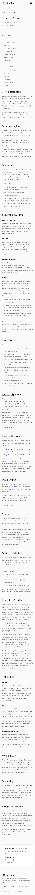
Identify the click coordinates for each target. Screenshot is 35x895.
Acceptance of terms (10, 39)
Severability (7, 79)
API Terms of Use (26, 455)
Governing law (7, 76)
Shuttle (4, 13)
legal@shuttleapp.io (16, 860)
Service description (9, 42)
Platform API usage (9, 57)
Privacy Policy (17, 487)
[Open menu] (31, 3)
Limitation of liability (9, 70)
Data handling (7, 60)
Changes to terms (9, 82)
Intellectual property (9, 54)
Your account (7, 45)
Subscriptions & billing (10, 48)
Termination (7, 73)
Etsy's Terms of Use (10, 455)
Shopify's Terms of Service (13, 449)
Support (6, 64)
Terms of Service (17, 891)
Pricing (4, 886)
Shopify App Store (24, 886)
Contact (6, 85)
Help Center (12, 886)
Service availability (9, 67)
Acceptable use (8, 51)
